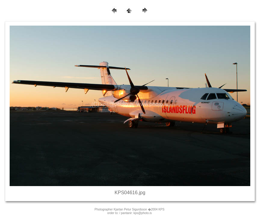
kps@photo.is (143, 213)
